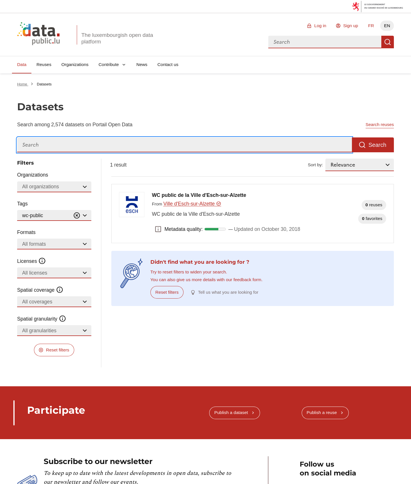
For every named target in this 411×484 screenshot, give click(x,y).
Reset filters (57, 349)
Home (22, 84)
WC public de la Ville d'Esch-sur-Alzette (199, 195)
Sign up (350, 25)
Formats (26, 232)
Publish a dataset (231, 412)
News (141, 64)
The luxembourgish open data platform (117, 38)
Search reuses (380, 124)
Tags (22, 204)
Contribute (108, 64)
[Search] (184, 145)
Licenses (31, 261)
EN (387, 25)
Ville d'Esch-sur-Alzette (192, 204)
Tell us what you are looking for (228, 292)
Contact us (167, 64)
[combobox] (324, 42)
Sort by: (315, 164)
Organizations (74, 64)
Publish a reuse (322, 412)
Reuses (44, 64)
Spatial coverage (40, 290)
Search (387, 42)
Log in (320, 25)
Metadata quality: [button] (158, 229)
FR (371, 25)
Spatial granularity (41, 319)
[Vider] (76, 216)
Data (22, 64)
